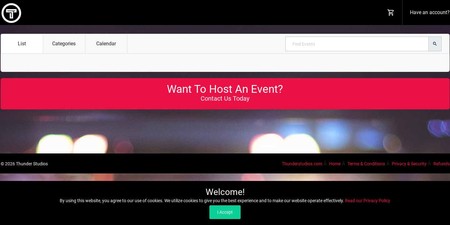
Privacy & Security (409, 163)
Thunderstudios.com (302, 163)
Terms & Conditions (366, 163)
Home (335, 163)
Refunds (441, 163)
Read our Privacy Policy (367, 200)
